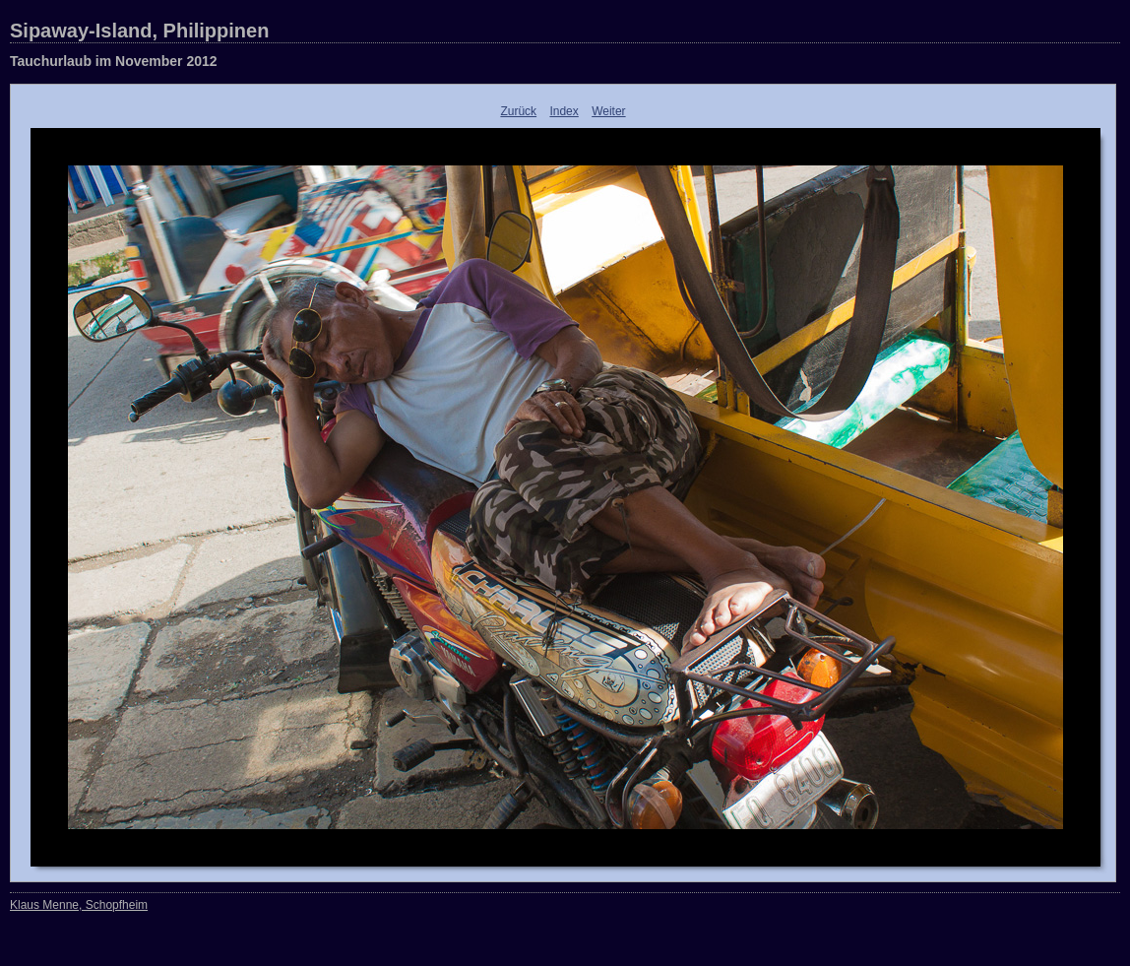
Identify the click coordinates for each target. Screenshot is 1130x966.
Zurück (518, 111)
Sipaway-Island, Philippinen (139, 30)
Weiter (608, 111)
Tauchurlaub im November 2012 (114, 61)
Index (563, 111)
